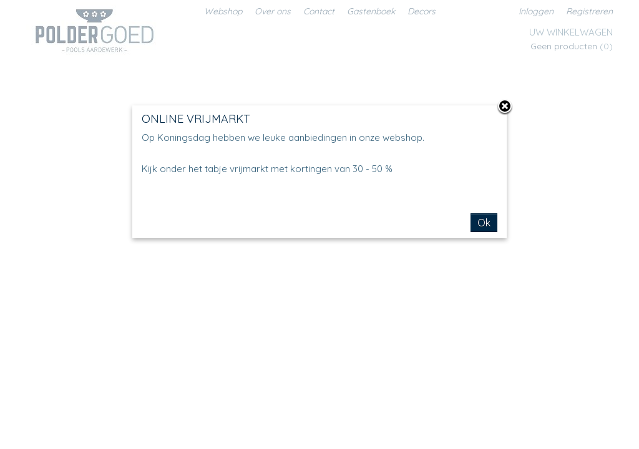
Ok (483, 222)
